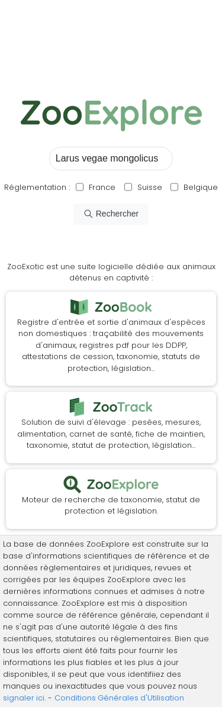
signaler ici (23, 697)
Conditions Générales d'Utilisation (119, 697)
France (100, 187)
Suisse (150, 187)
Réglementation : (37, 187)
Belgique (199, 187)
